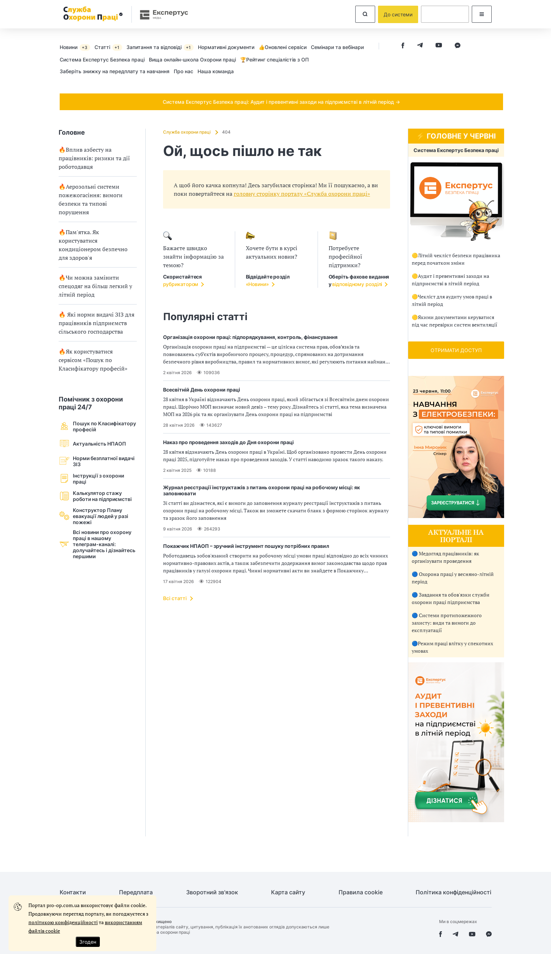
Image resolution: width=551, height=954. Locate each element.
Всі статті (175, 598)
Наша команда (216, 71)
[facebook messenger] (457, 46)
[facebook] (402, 46)
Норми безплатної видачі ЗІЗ (97, 461)
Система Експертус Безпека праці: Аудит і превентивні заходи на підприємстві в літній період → (281, 102)
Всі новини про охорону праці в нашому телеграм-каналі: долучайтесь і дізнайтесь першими (97, 544)
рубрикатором (181, 284)
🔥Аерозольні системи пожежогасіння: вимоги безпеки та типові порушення (91, 199)
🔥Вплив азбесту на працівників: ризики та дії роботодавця (94, 158)
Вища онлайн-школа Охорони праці (192, 59)
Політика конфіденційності (453, 892)
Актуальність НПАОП (92, 443)
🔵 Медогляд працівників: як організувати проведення (445, 557)
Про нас (183, 71)
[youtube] (439, 46)
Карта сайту (288, 892)
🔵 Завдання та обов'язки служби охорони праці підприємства (451, 598)
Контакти (73, 892)
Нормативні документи (226, 47)
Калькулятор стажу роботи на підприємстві (95, 496)
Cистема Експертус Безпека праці (102, 59)
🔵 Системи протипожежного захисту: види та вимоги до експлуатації (447, 623)
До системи (398, 14)
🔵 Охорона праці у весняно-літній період (453, 578)
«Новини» (257, 284)
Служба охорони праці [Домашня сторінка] (187, 132)
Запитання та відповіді (160, 47)
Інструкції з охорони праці (91, 478)
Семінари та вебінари (337, 47)
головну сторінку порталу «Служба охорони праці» (302, 194)
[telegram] (420, 46)
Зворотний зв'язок (212, 892)
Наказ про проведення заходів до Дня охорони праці (228, 442)
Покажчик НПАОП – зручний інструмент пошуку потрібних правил (246, 546)
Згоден (87, 942)
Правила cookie (361, 892)
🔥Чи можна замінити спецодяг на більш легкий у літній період (95, 286)
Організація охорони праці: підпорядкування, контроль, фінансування (250, 337)
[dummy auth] (445, 14)
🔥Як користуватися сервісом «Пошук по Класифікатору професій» (93, 359)
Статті (108, 47)
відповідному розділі (357, 284)
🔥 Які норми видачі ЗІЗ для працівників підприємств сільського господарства (96, 323)
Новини (75, 47)
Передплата (136, 892)
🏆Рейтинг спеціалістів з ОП (274, 59)
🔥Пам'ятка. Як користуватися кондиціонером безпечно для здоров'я (93, 245)
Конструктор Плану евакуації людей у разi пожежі (93, 516)
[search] (365, 14)
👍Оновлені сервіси (283, 47)
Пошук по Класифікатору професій (97, 426)
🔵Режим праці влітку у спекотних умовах (452, 647)
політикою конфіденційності (63, 922)
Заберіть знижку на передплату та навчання (114, 71)
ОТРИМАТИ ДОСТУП (456, 350)
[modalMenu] (482, 14)
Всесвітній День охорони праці (201, 390)
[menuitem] (77, 46)
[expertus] (160, 14)
